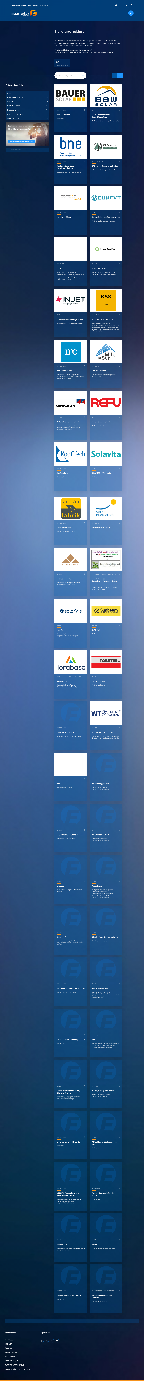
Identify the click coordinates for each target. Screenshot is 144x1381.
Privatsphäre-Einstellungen (17, 1369)
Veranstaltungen (13, 118)
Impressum (9, 1339)
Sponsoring (10, 1356)
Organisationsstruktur (15, 114)
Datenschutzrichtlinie (14, 1365)
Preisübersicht (11, 1360)
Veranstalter (11, 1352)
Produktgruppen (13, 110)
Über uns (9, 1348)
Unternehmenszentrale (15, 97)
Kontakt (8, 1344)
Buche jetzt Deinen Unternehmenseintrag (69, 52)
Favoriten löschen (13, 149)
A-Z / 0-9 (10, 93)
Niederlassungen (13, 105)
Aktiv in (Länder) (13, 101)
